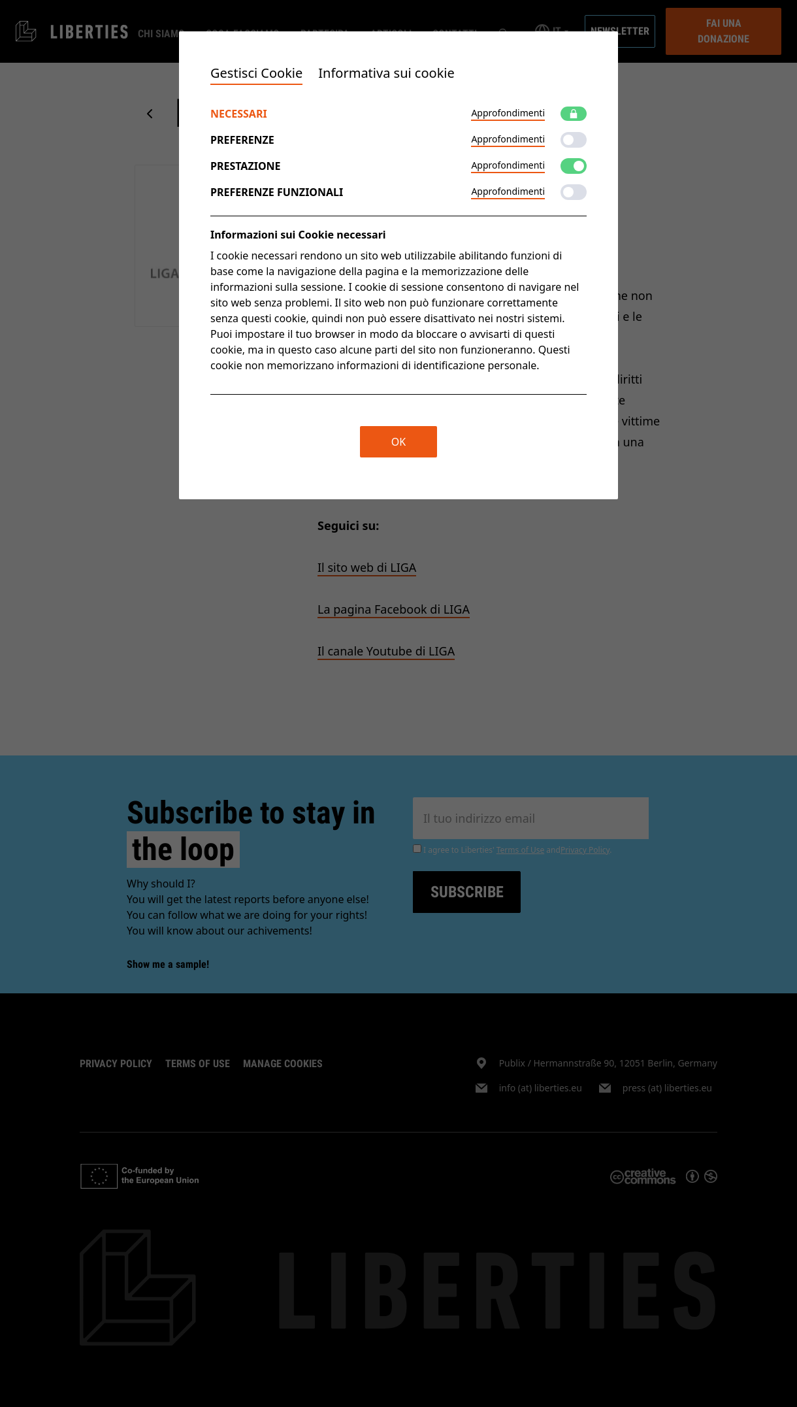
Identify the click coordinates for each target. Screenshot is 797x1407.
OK (398, 442)
